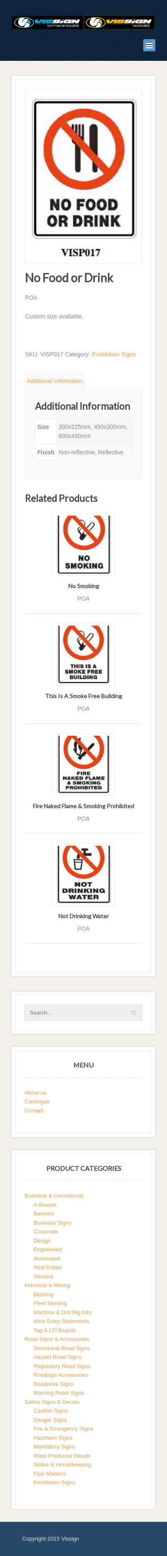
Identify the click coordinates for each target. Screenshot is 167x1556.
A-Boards (44, 1205)
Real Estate (47, 1267)
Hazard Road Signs (57, 1357)
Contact (34, 1110)
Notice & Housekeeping (62, 1464)
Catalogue (37, 1101)
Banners (43, 1213)
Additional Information (55, 381)
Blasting (43, 1294)
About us (36, 1093)
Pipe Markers (49, 1474)
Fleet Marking (50, 1303)
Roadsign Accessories (60, 1375)
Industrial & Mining (47, 1285)
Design (41, 1241)
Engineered (47, 1249)
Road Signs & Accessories (57, 1339)
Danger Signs (50, 1420)
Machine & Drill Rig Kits (62, 1312)
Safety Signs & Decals (52, 1402)
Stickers (43, 1276)
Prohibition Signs (114, 354)
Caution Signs (50, 1411)
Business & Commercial (54, 1196)
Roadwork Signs (53, 1384)
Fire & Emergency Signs (63, 1429)
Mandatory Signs (54, 1446)
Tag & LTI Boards (54, 1330)
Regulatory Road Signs (61, 1366)
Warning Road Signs (58, 1393)
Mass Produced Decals (61, 1456)
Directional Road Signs (61, 1348)
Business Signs (52, 1223)
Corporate (45, 1231)
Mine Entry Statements (61, 1321)
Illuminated (46, 1258)
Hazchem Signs (52, 1438)
